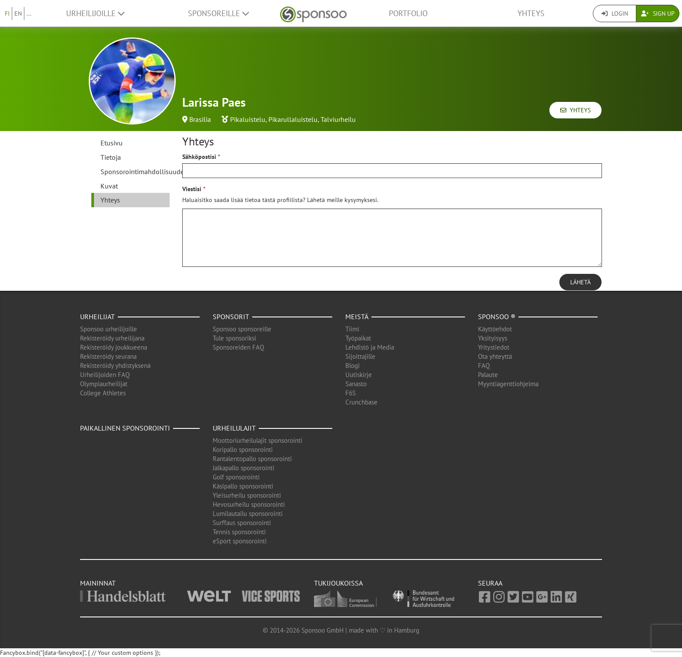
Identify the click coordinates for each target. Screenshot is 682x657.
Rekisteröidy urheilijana (112, 338)
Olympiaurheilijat (103, 384)
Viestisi (191, 189)
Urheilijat (97, 316)
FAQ (484, 365)
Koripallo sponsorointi (243, 449)
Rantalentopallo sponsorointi (252, 459)
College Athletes (103, 393)
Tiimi (352, 329)
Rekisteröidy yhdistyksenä (115, 365)
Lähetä (580, 282)
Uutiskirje (358, 375)
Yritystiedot (493, 347)
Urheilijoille (95, 13)
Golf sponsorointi (236, 477)
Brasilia (200, 119)
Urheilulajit (234, 428)
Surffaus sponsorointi (242, 523)
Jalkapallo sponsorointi (243, 468)
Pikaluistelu (247, 119)
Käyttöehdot (495, 329)
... (29, 13)
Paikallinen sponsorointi (125, 428)
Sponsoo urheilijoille (108, 329)
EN (18, 13)
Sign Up (658, 13)
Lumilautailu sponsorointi (248, 513)
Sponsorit (231, 316)
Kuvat (109, 186)
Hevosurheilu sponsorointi (249, 504)
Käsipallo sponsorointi (243, 486)
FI (7, 13)
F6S (350, 393)
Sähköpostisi (199, 157)
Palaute (488, 375)
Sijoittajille (360, 356)
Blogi (352, 365)
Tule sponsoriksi (234, 338)
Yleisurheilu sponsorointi (247, 495)
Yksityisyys (492, 338)
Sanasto (356, 384)
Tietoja (110, 157)
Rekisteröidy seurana (108, 356)
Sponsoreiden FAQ (238, 347)
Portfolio (408, 13)
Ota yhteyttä (495, 356)
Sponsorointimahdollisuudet (135, 171)
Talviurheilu (338, 119)
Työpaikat (358, 338)
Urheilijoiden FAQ (105, 375)
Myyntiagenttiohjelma (508, 384)
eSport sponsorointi (240, 541)
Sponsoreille (218, 13)
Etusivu (111, 142)
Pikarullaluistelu (293, 119)
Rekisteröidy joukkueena (113, 347)
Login (615, 13)
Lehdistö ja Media (369, 347)
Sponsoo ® (496, 316)
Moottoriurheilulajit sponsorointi (257, 440)
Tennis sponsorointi (239, 532)
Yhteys (531, 13)
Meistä (356, 316)
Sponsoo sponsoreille (242, 329)
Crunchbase (361, 402)
